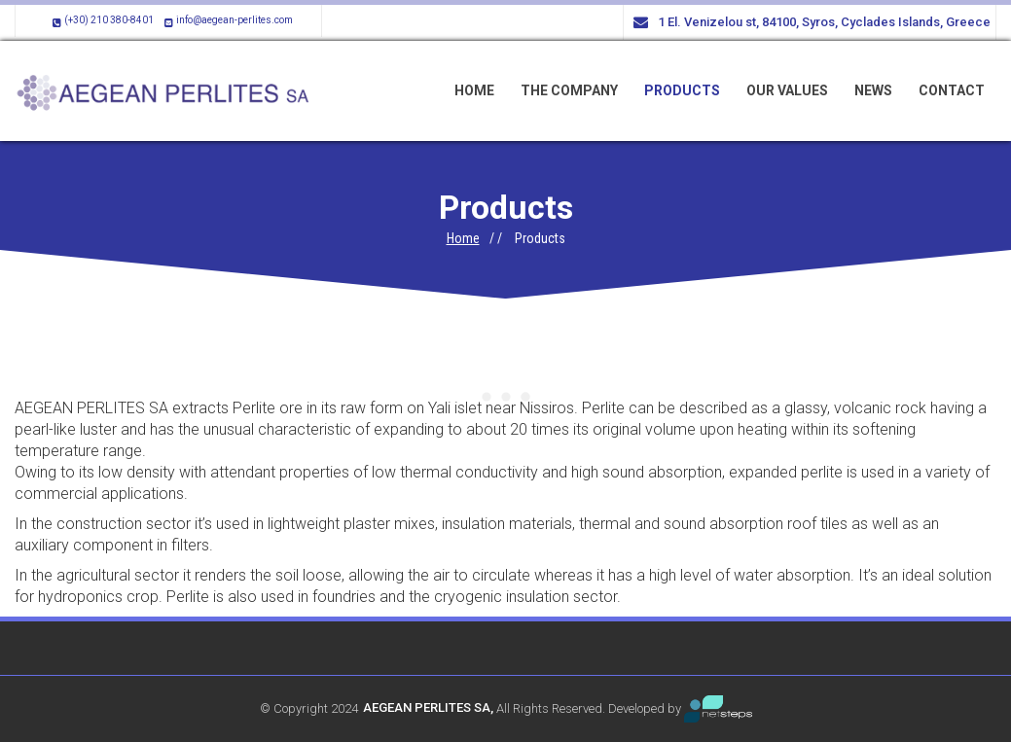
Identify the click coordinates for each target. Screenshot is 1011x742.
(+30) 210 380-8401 (101, 20)
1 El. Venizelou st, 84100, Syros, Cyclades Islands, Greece (812, 22)
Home (463, 238)
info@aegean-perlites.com (227, 20)
